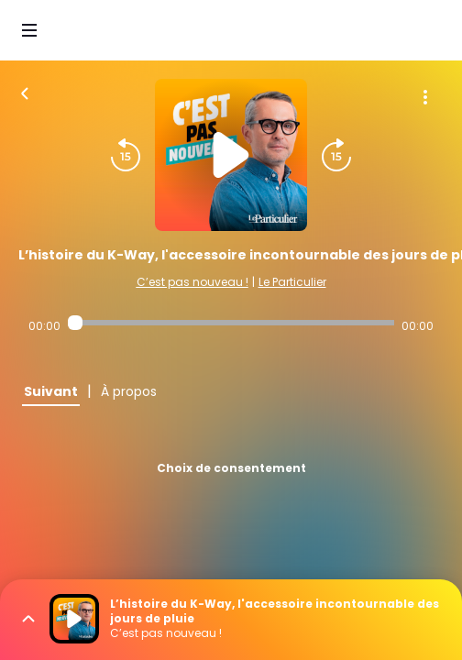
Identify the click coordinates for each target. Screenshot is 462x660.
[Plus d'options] (425, 97)
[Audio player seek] (231, 322)
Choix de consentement (231, 468)
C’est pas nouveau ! (192, 282)
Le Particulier (292, 282)
